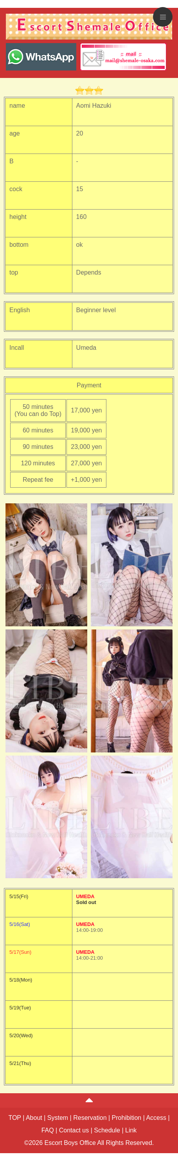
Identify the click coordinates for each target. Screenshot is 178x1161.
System (57, 1117)
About (34, 1117)
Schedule (107, 1130)
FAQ (47, 1130)
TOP (14, 1117)
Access (156, 1117)
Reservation (89, 1117)
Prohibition (127, 1117)
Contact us (74, 1130)
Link (131, 1130)
